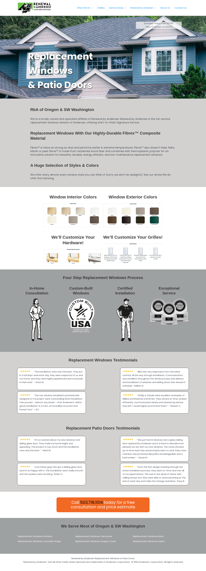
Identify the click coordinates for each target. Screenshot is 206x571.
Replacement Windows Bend (148, 536)
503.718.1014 (91, 502)
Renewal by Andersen (143, 8)
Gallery (101, 7)
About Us (165, 7)
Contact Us (180, 7)
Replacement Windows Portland (35, 536)
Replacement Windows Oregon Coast (95, 541)
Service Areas (117, 8)
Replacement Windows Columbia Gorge (39, 541)
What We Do (85, 8)
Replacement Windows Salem (149, 541)
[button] (91, 8)
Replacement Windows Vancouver (93, 536)
